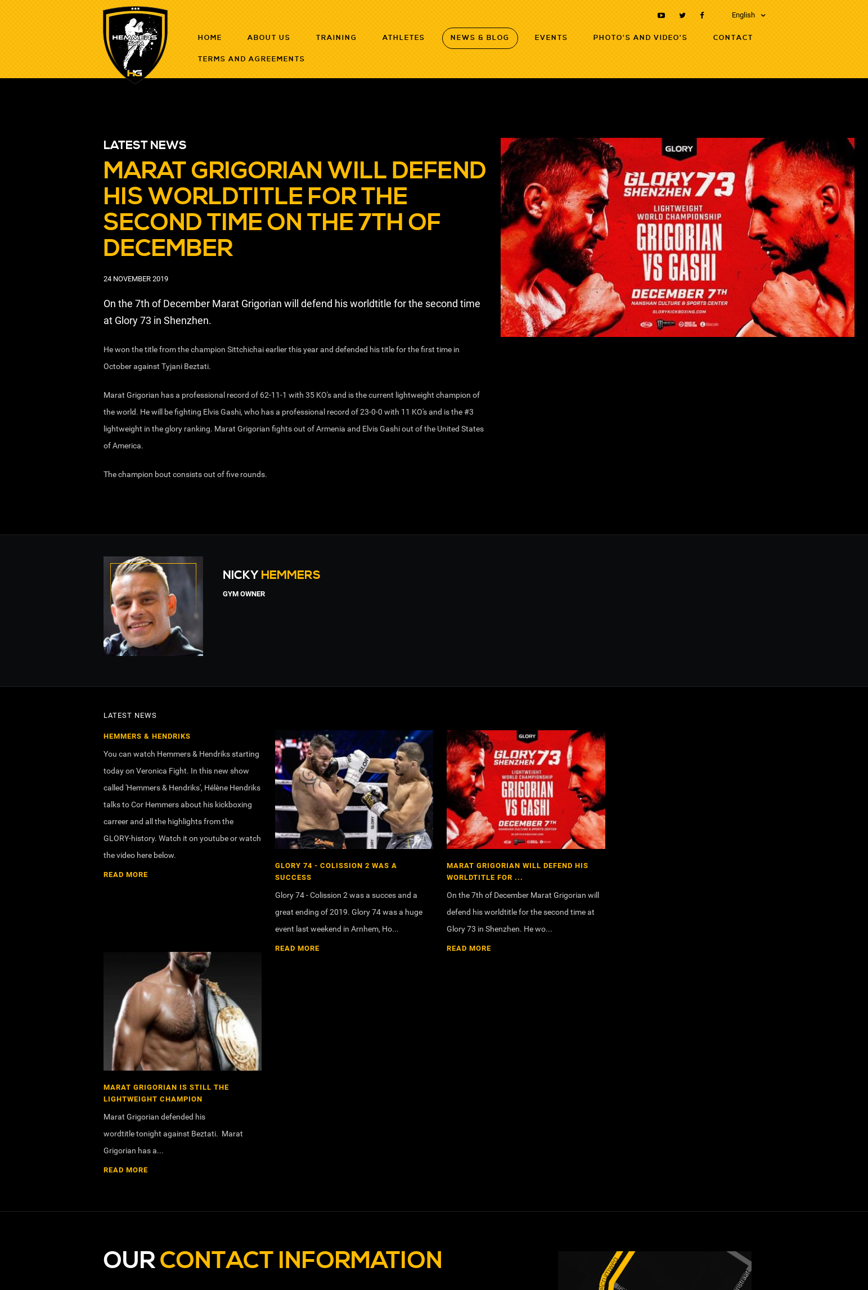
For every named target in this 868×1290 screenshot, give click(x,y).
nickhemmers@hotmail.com (163, 1106)
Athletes (404, 38)
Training (336, 38)
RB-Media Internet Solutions (660, 1266)
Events (551, 38)
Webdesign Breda (738, 1266)
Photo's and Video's (640, 38)
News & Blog (480, 38)
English (743, 15)
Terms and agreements (251, 59)
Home (210, 38)
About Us (269, 38)
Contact (733, 38)
